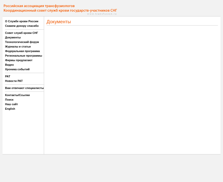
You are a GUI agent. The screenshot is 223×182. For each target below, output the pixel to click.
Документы (13, 37)
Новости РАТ (14, 80)
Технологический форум (22, 41)
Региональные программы (23, 55)
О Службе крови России (21, 21)
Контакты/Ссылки (17, 95)
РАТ (7, 76)
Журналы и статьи (18, 46)
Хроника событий (17, 69)
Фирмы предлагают (18, 60)
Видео (9, 64)
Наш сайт (11, 104)
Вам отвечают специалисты (24, 87)
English (10, 108)
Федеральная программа (22, 51)
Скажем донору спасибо (22, 25)
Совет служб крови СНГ (21, 32)
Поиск (9, 99)
